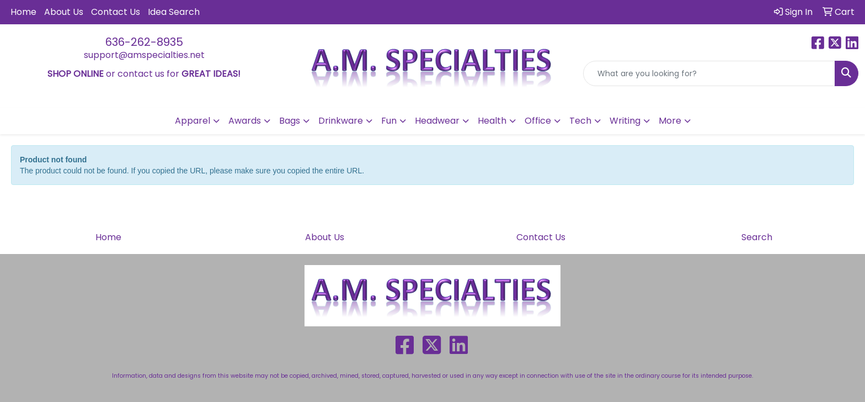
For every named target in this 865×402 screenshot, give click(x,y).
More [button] (670, 120)
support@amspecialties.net (144, 55)
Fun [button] (389, 120)
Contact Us (115, 12)
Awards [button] (244, 120)
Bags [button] (289, 120)
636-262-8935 (144, 42)
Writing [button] (625, 120)
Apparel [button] (192, 120)
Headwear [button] (437, 120)
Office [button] (538, 120)
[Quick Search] (709, 73)
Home (23, 12)
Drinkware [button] (340, 120)
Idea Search (174, 12)
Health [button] (492, 120)
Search (756, 237)
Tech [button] (580, 120)
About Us (63, 12)
